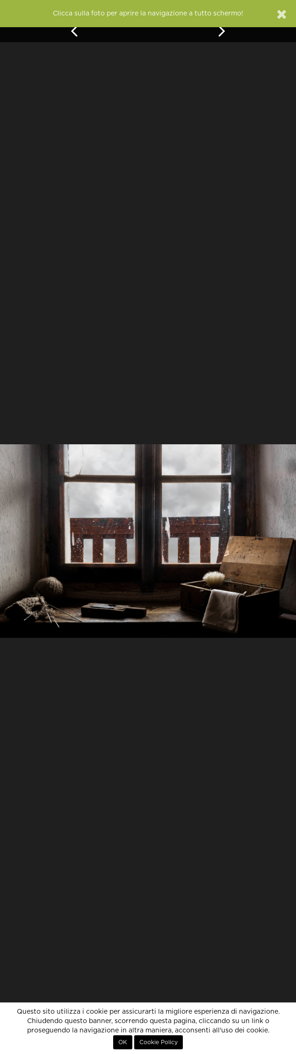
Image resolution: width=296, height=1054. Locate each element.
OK (122, 1042)
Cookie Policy (158, 1042)
